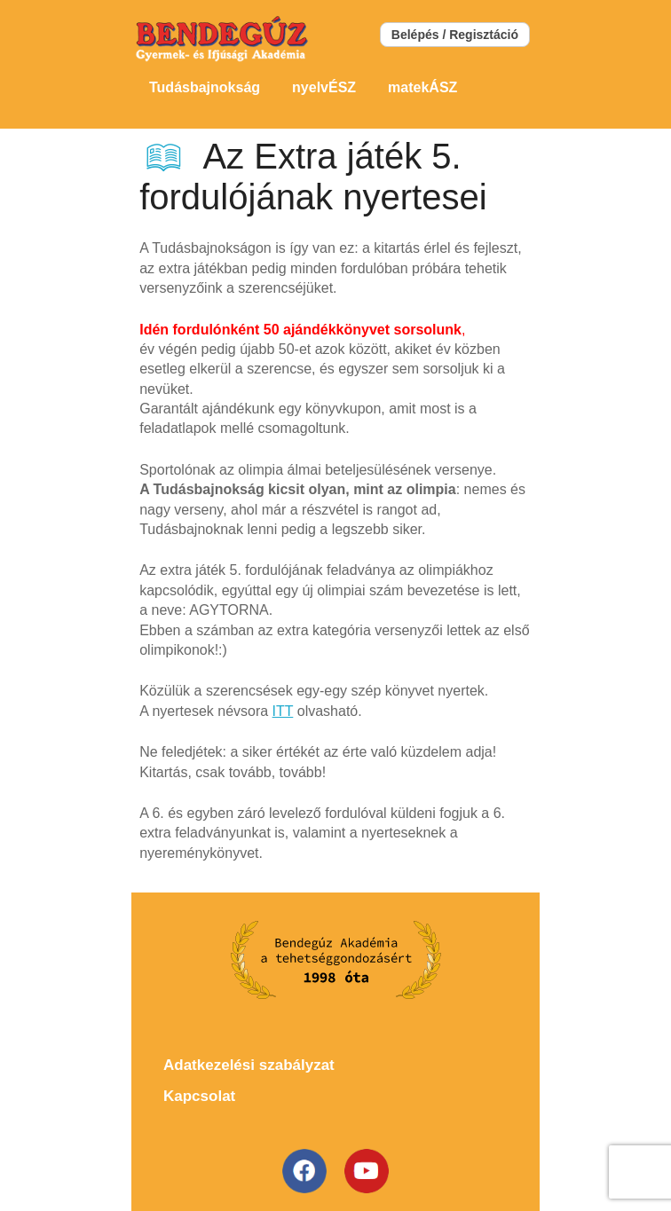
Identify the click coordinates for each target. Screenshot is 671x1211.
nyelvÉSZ (324, 87)
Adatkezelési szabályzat (249, 1065)
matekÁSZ (422, 87)
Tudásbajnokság (204, 87)
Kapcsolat (199, 1096)
